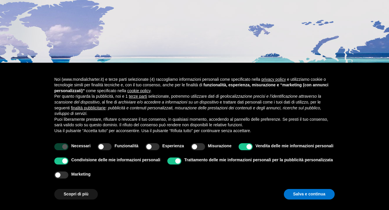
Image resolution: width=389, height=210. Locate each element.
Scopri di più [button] (76, 194)
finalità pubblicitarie (88, 108)
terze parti (138, 96)
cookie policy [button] (138, 90)
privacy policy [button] (273, 79)
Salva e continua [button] (309, 194)
